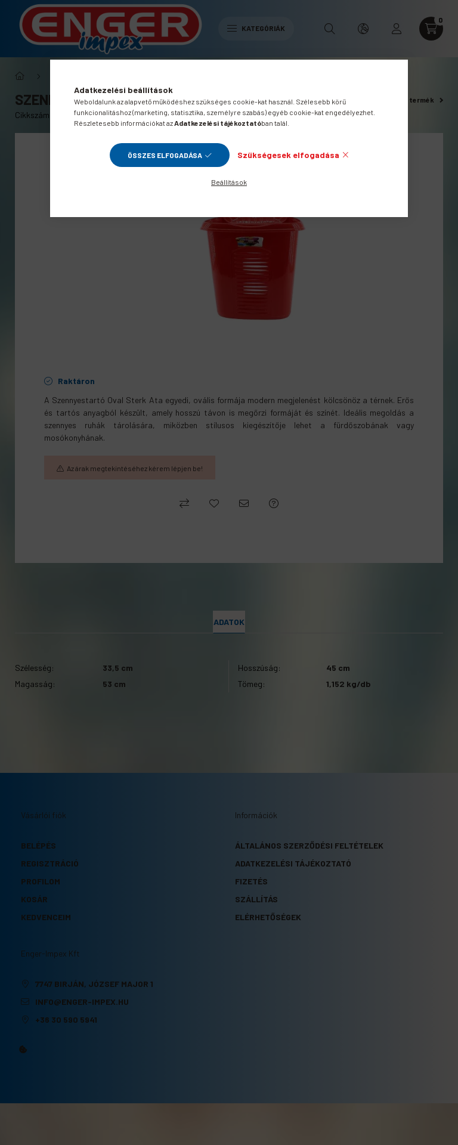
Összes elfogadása (165, 155)
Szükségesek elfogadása (288, 155)
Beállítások (229, 182)
